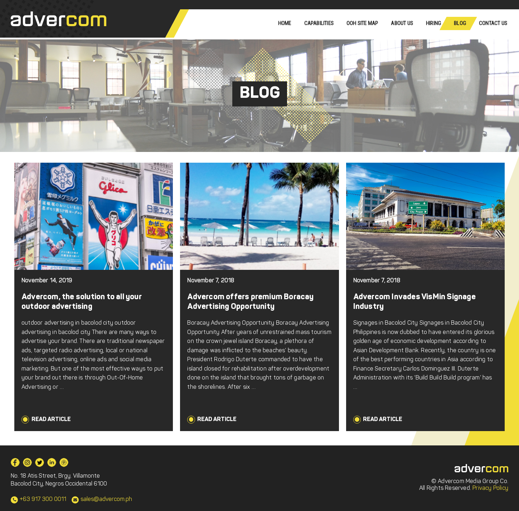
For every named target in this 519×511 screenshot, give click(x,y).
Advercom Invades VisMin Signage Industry (414, 302)
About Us (402, 23)
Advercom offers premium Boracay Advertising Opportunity (250, 302)
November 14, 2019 (46, 281)
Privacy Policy (490, 488)
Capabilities (319, 23)
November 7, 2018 (210, 281)
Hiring (433, 23)
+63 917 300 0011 (43, 499)
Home (284, 23)
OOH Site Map (362, 23)
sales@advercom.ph (106, 499)
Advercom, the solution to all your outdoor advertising (81, 302)
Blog (460, 23)
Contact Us (493, 23)
